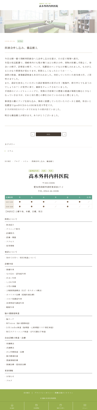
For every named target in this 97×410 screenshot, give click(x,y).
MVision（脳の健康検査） (18, 323)
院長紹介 (10, 224)
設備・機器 (11, 237)
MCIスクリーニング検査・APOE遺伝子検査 (26, 331)
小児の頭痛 (11, 286)
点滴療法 (10, 347)
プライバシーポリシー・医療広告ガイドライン (53, 393)
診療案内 (10, 233)
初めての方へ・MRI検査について (21, 257)
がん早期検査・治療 (15, 352)
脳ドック (10, 319)
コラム (10, 151)
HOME (27, 393)
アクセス (10, 241)
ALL (48, 134)
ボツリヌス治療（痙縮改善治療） (21, 294)
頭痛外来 (10, 269)
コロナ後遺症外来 (14, 298)
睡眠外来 (10, 307)
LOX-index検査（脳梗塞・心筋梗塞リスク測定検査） (30, 327)
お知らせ (10, 376)
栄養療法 (10, 343)
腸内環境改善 (12, 356)
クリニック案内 (13, 229)
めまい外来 (11, 278)
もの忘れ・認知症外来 (16, 273)
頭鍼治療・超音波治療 (16, 364)
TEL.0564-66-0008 (48, 191)
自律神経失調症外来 (15, 303)
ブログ (9, 380)
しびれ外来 (11, 282)
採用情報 (10, 245)
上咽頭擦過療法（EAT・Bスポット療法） (24, 290)
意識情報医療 (12, 360)
